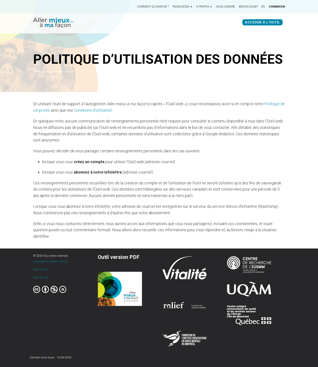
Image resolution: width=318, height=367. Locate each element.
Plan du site (40, 277)
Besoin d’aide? (248, 6)
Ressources (182, 6)
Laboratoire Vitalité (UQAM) (50, 261)
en (263, 6)
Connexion (277, 6)
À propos (204, 6)
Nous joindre (225, 6)
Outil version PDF (119, 257)
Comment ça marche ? (153, 6)
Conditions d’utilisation (93, 110)
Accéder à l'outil (262, 22)
